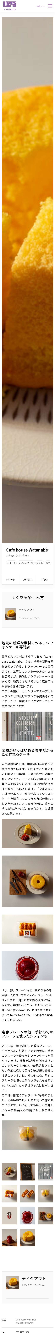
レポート (10, 579)
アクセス (27, 579)
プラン (44, 579)
